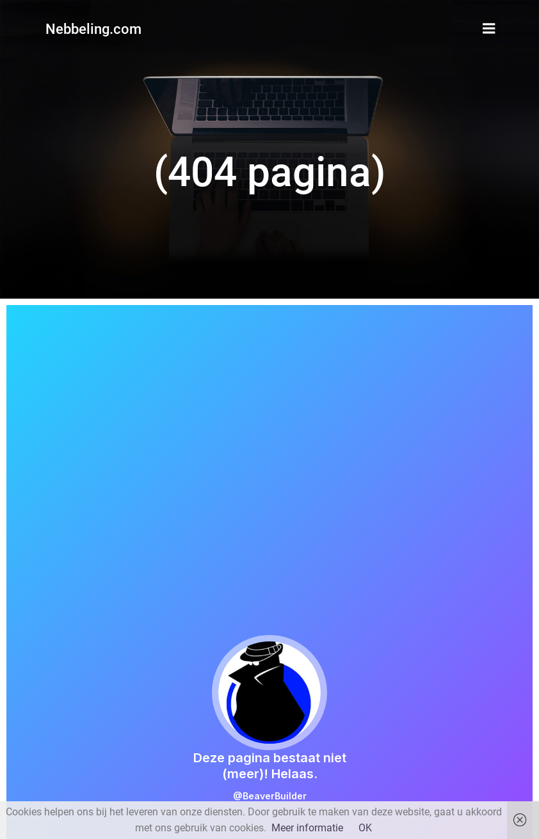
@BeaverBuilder (270, 795)
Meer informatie (307, 828)
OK (365, 828)
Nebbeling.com (93, 29)
